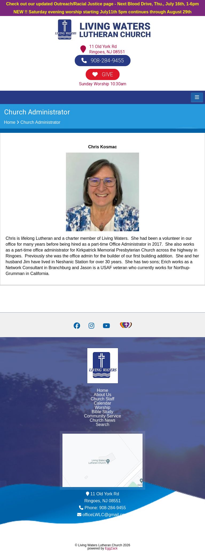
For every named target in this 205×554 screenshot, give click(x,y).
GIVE (102, 74)
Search (102, 424)
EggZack (111, 548)
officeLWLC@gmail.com (105, 514)
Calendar (102, 403)
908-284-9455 (102, 60)
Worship (102, 407)
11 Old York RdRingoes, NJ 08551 (107, 49)
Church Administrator (40, 122)
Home (9, 122)
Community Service (102, 416)
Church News (102, 420)
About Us (102, 394)
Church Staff (103, 399)
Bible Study (102, 411)
